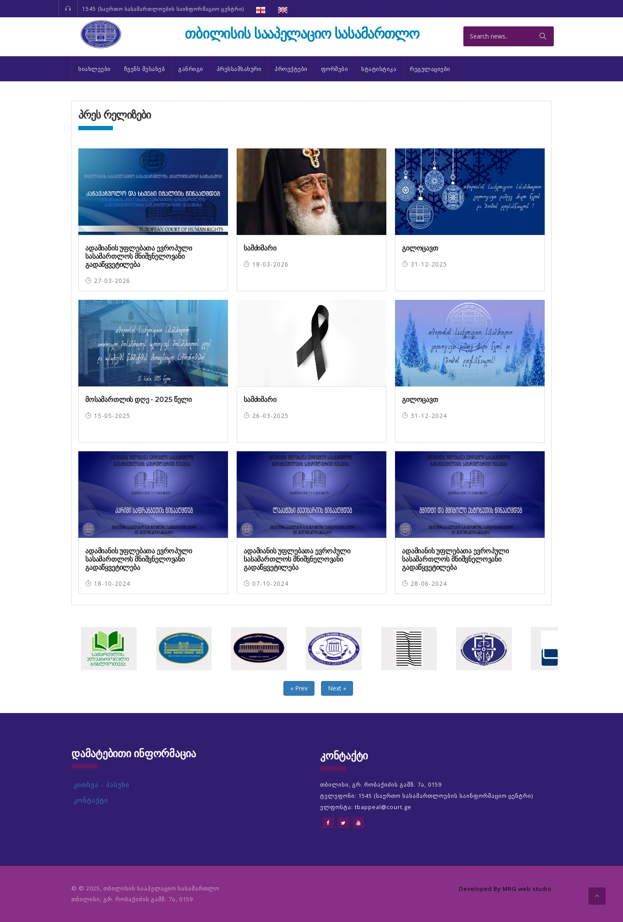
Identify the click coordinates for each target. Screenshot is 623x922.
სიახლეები (94, 68)
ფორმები (334, 68)
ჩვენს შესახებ (144, 68)
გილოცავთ (420, 248)
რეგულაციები (430, 68)
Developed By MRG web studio (502, 888)
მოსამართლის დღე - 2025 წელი (138, 399)
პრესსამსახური (239, 68)
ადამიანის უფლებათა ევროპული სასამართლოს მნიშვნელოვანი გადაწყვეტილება (138, 256)
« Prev (299, 688)
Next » (337, 688)
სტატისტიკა (378, 68)
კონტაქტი (91, 800)
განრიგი (190, 68)
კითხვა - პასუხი (101, 784)
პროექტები (291, 68)
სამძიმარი (260, 248)
